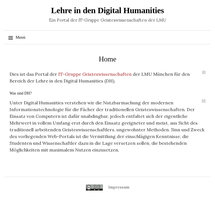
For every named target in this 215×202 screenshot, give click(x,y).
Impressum (118, 187)
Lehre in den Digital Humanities (107, 10)
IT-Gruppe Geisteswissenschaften (95, 74)
